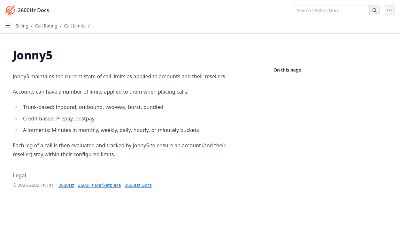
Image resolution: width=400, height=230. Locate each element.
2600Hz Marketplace (99, 185)
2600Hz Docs (138, 185)
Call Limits (75, 26)
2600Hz (66, 185)
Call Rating (46, 26)
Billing (21, 26)
